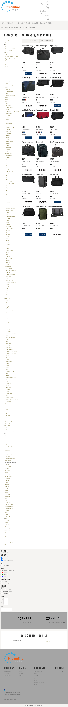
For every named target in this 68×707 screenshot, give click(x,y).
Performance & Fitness (11, 377)
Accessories (8, 327)
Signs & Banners (9, 506)
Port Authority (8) (6, 583)
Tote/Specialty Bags (9, 446)
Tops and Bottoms (10, 325)
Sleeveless (8, 135)
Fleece (6, 101)
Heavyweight (9, 123)
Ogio (6, 500)
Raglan (7, 139)
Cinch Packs (8, 448)
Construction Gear (9, 508)
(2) (4, 573)
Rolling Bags (8, 460)
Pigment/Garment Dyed (10, 59)
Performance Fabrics (10, 216)
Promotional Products (9, 543)
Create (6, 27)
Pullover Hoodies (9, 107)
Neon (6, 87)
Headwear (7, 45)
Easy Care (8, 272)
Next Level (7, 496)
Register (45, 4)
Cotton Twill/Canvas (10, 51)
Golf (7, 482)
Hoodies (7, 196)
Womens (8, 160)
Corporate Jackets (10, 166)
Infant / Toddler (9, 141)
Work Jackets (9, 347)
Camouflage (8, 63)
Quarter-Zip (8, 194)
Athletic (7, 174)
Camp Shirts (8, 309)
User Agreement (7, 675)
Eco (6, 232)
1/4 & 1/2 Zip (9, 258)
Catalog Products (13, 27)
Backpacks (7, 450)
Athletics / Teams (10, 127)
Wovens (8, 260)
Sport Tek (7, 486)
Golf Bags (7, 456)
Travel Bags (8, 466)
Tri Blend (8, 218)
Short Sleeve (7, 516)
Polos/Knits (8, 266)
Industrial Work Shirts (11, 333)
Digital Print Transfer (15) (8, 591)
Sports (7, 190)
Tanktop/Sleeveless (9, 529)
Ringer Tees (8, 226)
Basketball (8, 389)
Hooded (7, 103)
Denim (7, 192)
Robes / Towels (8, 476)
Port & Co (7, 502)
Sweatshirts (8, 117)
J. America (7, 494)
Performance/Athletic (10, 49)
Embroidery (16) (5, 588)
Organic (7, 143)
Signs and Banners (9, 504)
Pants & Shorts (8, 426)
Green (5, 574)
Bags (20, 27)
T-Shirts (8, 129)
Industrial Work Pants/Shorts (12, 351)
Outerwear (7, 89)
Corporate (8, 188)
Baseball (7, 391)
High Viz (8, 357)
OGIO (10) (4, 581)
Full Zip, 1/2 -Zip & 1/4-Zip (12, 111)
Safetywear (8, 343)
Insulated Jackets (9, 182)
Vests (7, 176)
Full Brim (7, 67)
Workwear (7, 81)
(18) (8, 571)
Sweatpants (8, 115)
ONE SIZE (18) (5, 565)
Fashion (7, 61)
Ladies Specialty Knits (11, 282)
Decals (6, 472)
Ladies (6, 65)
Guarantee (6, 673)
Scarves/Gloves (8, 77)
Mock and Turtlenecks (11, 270)
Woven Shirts (8, 299)
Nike (6, 498)
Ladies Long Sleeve (10, 208)
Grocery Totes (8, 454)
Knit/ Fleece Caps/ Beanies (11, 85)
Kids (7, 151)
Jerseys (7, 238)
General (7, 373)
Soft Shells (8, 170)
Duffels (7, 452)
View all (6, 39)
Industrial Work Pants (11, 353)
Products (21, 673)
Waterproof (8, 178)
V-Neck (7, 145)
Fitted (6, 97)
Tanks (7, 220)
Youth (6, 53)
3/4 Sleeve (8, 234)
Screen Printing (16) (6, 590)
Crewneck (8, 149)
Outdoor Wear (8, 153)
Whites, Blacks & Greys (9, 570)
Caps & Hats (8, 416)
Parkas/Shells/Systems (11, 172)
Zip (6, 537)
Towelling (7, 478)
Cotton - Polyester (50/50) (12, 400)
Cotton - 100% (9, 393)
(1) (5, 574)
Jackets (7, 137)
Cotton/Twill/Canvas (10, 95)
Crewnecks (8, 105)
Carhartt (7, 510)
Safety (6, 71)
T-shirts (8, 345)
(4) (4, 576)
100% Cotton (9, 200)
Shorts (7, 430)
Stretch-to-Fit (8, 73)
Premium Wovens (10, 317)
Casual (7, 367)
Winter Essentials (9, 91)
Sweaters (8, 297)
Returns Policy (7, 671)
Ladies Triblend (9, 210)
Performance (9, 113)
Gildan (6, 490)
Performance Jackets (9, 422)
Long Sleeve (8, 131)
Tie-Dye (8, 244)
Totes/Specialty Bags (10, 458)
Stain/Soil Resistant (10, 337)
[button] (44, 11)
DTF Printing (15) (6, 593)
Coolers (7, 464)
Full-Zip (8, 158)
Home (2, 27)
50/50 (7, 214)
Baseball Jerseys (9, 250)
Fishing (7, 319)
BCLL (6, 545)
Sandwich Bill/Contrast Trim (12, 57)
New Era (7, 484)
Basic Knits (8, 291)
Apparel (6, 99)
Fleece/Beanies (8, 47)
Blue (5, 576)
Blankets (7, 434)
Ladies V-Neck (9, 206)
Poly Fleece (8, 164)
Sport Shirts (8, 387)
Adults (7, 264)
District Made (8, 488)
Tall (7, 121)
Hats (6, 79)
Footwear (7, 43)
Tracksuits (8, 383)
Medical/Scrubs (9, 349)
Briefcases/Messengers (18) (9, 560)
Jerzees (6, 492)
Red (4, 572)
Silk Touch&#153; (10, 276)
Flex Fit (7, 69)
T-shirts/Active (9, 198)
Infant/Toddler (8, 323)
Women (7, 375)
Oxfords (7, 301)
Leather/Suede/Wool (10, 184)
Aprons (7, 355)
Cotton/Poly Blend (10, 281)
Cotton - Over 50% (10, 397)
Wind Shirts (9, 155)
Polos (7, 339)
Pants (7, 125)
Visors (6, 75)
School (7, 395)
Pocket (7, 222)
